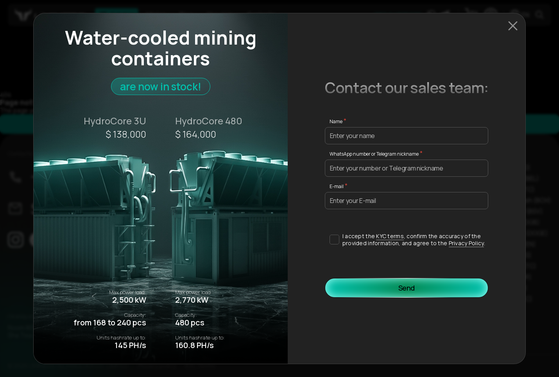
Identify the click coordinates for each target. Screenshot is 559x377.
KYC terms (390, 236)
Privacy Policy (466, 243)
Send (406, 288)
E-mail (337, 186)
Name (336, 121)
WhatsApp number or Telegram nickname (374, 154)
